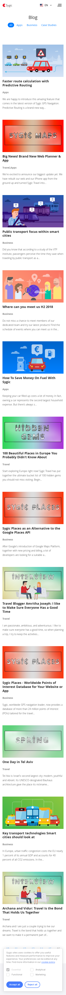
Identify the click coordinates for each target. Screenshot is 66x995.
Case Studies (48, 25)
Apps (20, 25)
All (11, 25)
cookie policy (48, 962)
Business (32, 25)
